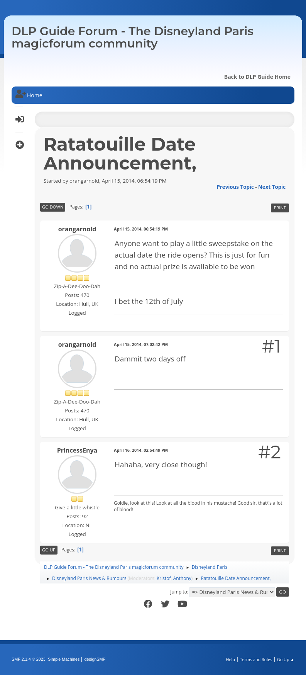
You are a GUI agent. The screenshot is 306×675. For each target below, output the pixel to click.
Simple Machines (63, 659)
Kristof (164, 578)
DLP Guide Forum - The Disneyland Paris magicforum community (133, 37)
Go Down (52, 207)
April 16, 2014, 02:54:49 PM (141, 450)
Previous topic (235, 186)
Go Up (49, 550)
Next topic (272, 186)
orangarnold (77, 229)
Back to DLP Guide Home (257, 76)
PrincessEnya (77, 450)
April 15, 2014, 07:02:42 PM (141, 344)
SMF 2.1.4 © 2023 (29, 659)
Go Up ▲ (285, 659)
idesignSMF (94, 659)
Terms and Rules (256, 659)
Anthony (182, 578)
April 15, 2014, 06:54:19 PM (141, 229)
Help (230, 659)
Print (280, 207)
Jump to (178, 592)
